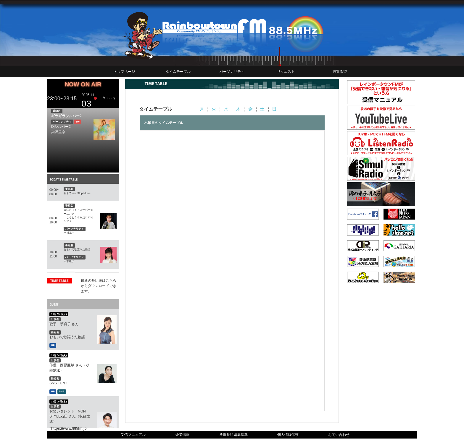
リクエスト (286, 72)
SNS (62, 391)
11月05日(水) (59, 401)
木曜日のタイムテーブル (163, 123)
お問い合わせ (338, 435)
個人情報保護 (288, 435)
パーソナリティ (232, 72)
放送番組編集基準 (233, 435)
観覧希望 (340, 72)
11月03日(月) (59, 314)
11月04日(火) (59, 355)
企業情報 (182, 435)
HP (53, 345)
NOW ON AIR (83, 84)
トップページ (124, 72)
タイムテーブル (178, 72)
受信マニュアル (133, 435)
